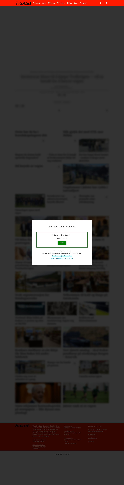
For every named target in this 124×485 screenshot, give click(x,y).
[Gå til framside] (23, 3)
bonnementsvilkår (39, 445)
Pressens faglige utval (39, 440)
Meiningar (61, 3)
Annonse (83, 3)
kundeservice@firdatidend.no (62, 256)
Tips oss (36, 3)
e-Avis (44, 3)
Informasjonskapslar (39, 446)
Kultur (69, 3)
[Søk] (100, 3)
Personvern (36, 448)
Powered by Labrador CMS (62, 454)
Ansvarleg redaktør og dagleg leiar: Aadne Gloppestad (97, 430)
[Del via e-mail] (64, 95)
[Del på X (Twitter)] (62, 95)
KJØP (62, 243)
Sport (76, 3)
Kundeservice (92, 438)
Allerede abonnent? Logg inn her (62, 258)
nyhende (66, 102)
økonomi (57, 102)
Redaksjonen (92, 434)
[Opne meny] (106, 3)
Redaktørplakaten (38, 441)
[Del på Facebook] (59, 95)
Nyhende (51, 3)
